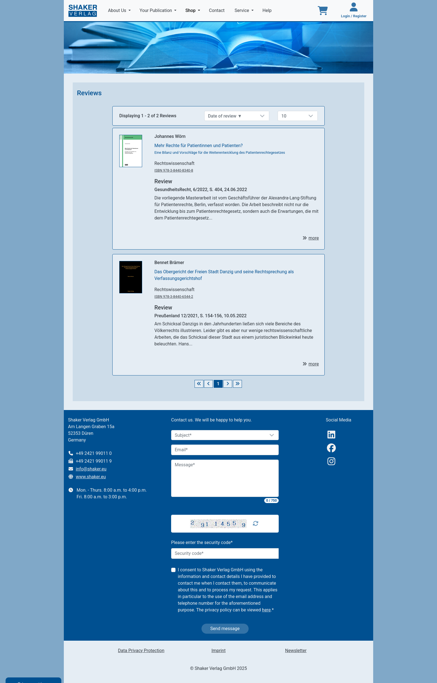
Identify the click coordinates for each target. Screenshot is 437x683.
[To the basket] (323, 10)
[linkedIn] (331, 434)
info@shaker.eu (91, 469)
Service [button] (242, 10)
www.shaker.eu (91, 476)
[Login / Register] (353, 11)
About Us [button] (117, 10)
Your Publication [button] (156, 10)
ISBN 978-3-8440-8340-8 (173, 170)
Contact (217, 10)
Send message (225, 628)
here (266, 610)
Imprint (219, 650)
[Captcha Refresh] (255, 523)
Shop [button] (193, 10)
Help (268, 10)
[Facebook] (331, 448)
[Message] (225, 478)
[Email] (225, 450)
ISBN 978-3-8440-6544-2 (173, 296)
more (314, 238)
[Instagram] (331, 461)
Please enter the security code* (202, 542)
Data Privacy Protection (141, 650)
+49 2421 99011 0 (94, 453)
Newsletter (296, 650)
